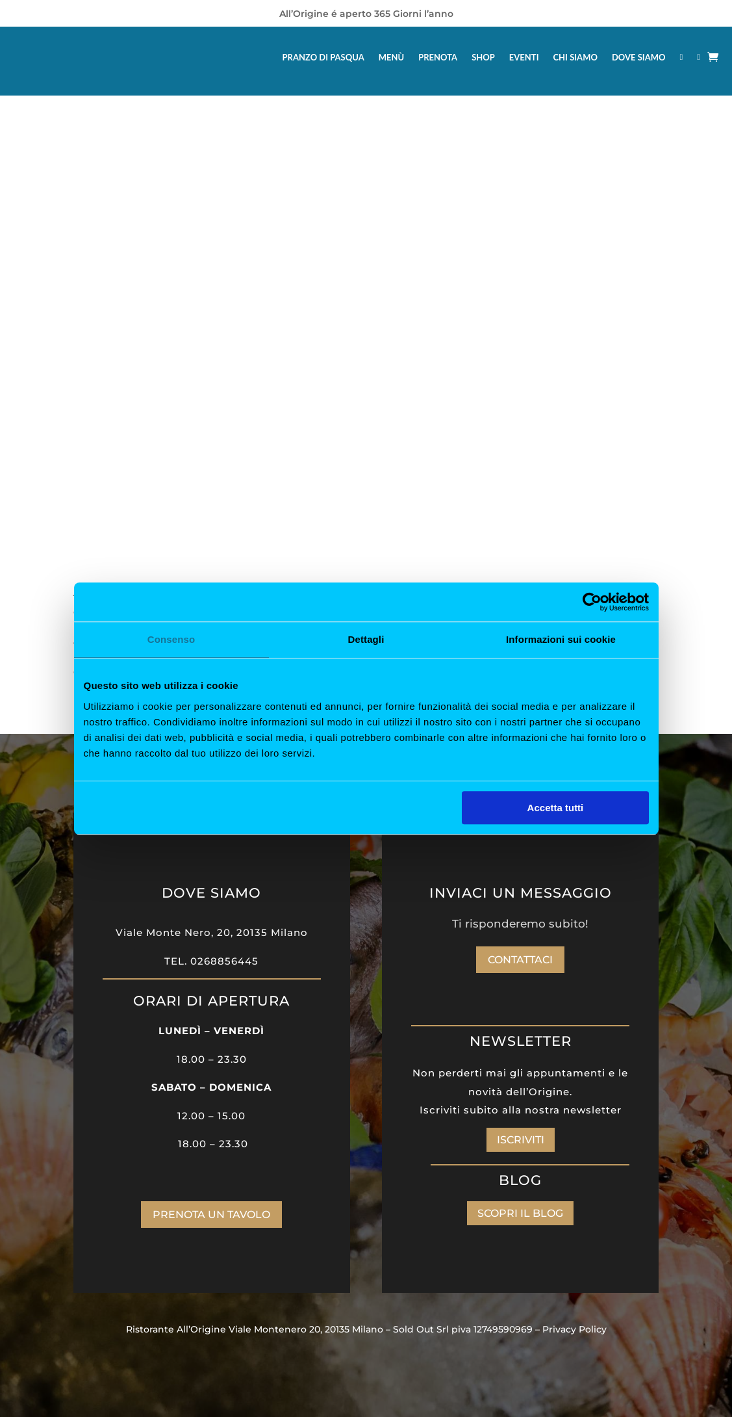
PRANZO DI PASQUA (323, 57)
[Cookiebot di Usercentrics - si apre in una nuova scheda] (592, 602)
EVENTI (524, 57)
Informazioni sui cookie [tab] (561, 639)
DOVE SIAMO (639, 57)
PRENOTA (437, 57)
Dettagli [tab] (366, 639)
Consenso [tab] (171, 639)
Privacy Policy (574, 1329)
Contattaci (520, 960)
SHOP (483, 57)
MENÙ (391, 57)
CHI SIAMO (575, 57)
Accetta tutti (555, 807)
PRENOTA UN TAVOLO (211, 1214)
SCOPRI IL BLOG (520, 1213)
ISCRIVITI (520, 1140)
